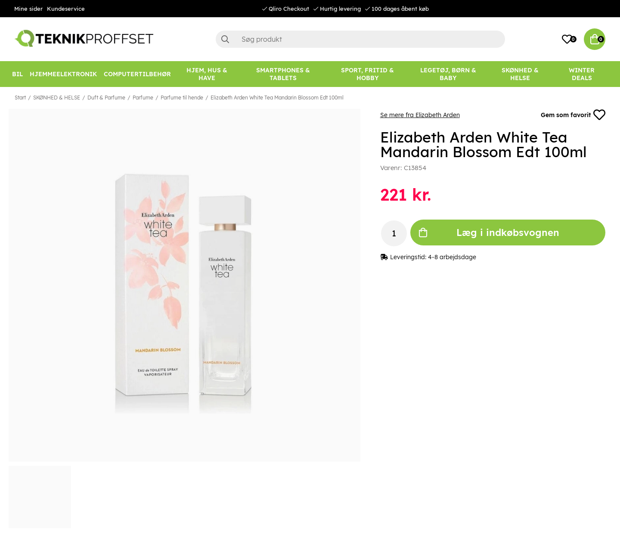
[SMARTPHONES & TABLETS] (283, 74)
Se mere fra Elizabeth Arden (420, 115)
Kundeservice (66, 8)
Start (20, 97)
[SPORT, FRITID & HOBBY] (368, 74)
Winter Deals (582, 74)
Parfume (143, 97)
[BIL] (17, 74)
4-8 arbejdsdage (452, 257)
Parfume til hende (182, 97)
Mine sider (28, 8)
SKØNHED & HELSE (56, 97)
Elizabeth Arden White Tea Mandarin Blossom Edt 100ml (277, 97)
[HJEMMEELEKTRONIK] (63, 74)
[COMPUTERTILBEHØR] (137, 74)
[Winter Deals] (581, 74)
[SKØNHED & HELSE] (520, 74)
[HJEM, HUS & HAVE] (206, 74)
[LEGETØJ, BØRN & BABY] (448, 74)
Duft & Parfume (106, 97)
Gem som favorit (573, 115)
